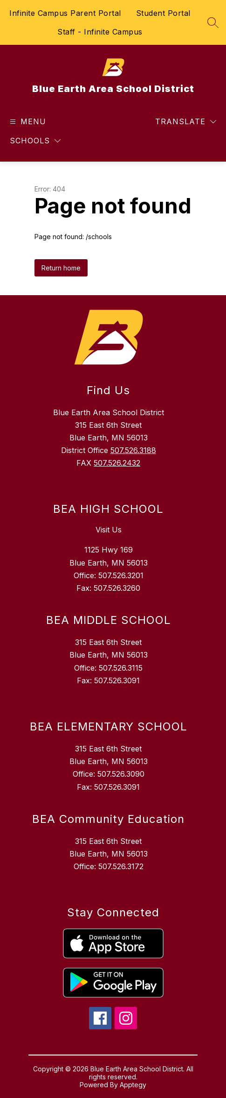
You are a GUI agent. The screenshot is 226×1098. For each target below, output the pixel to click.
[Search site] (213, 22)
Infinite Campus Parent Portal (65, 13)
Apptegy (133, 1085)
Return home (61, 268)
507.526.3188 (133, 450)
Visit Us (109, 529)
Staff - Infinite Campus (100, 31)
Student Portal (163, 13)
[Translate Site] (186, 122)
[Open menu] (26, 122)
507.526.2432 (117, 463)
